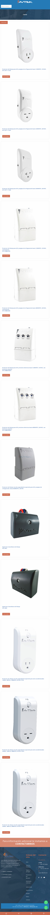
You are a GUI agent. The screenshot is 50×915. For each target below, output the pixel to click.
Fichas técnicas (29, 890)
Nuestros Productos (28, 866)
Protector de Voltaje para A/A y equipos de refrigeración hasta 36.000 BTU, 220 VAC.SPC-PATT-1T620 (24, 189)
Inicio (27, 862)
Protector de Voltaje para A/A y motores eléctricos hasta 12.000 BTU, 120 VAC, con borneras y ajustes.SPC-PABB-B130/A (23, 369)
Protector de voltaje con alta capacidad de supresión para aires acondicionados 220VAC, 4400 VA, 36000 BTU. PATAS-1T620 (23, 825)
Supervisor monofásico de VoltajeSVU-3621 (11, 547)
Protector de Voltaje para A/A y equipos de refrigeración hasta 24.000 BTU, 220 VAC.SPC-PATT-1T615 (24, 129)
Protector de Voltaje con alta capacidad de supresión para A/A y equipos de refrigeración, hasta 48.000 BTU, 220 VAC (22, 487)
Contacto (28, 899)
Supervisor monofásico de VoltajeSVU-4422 (11, 607)
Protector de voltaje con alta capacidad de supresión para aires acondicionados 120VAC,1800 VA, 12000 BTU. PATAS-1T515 (23, 679)
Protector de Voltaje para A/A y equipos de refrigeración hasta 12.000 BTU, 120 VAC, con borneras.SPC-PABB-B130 (24, 250)
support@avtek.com (43, 871)
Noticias (28, 893)
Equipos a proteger (28, 870)
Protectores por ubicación (28, 876)
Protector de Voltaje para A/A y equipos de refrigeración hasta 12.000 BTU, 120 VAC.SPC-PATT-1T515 (24, 69)
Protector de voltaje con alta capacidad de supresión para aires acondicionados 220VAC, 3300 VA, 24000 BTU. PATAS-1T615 (23, 750)
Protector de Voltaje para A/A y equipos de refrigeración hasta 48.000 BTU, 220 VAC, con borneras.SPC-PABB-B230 (24, 309)
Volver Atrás (3, 22)
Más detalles (6, 76)
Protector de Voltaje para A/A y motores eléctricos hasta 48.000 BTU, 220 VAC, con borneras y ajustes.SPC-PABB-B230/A (23, 429)
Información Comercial (28, 882)
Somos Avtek (29, 887)
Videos (27, 896)
